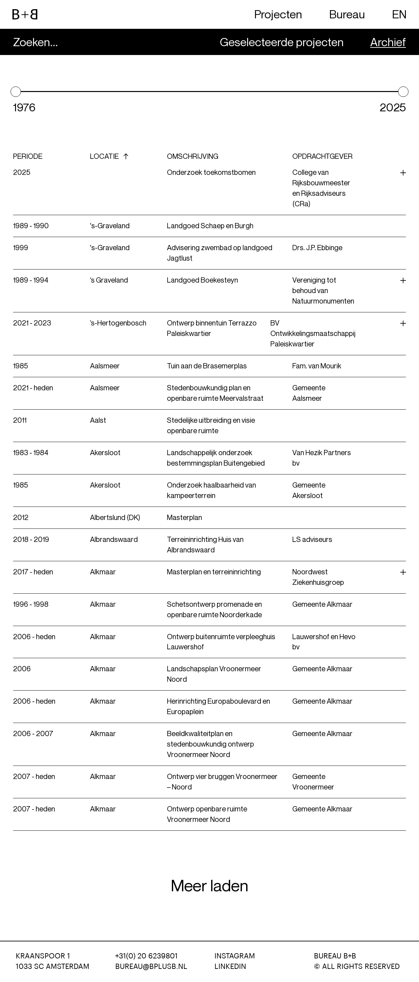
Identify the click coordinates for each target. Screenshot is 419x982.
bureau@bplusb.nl (151, 966)
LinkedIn (230, 966)
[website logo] (25, 14)
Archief (388, 42)
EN (399, 14)
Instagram (234, 956)
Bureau (347, 14)
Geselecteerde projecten (282, 42)
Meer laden (209, 886)
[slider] (15, 91)
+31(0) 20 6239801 (146, 956)
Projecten (278, 14)
